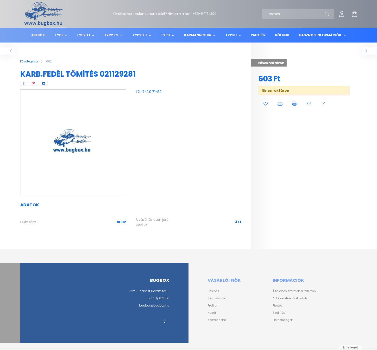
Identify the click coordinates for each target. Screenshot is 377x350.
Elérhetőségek (283, 320)
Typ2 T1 (84, 35)
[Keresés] (298, 14)
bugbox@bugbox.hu (154, 305)
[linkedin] (44, 83)
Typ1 (59, 35)
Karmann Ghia (198, 35)
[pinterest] (33, 83)
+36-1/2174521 (159, 298)
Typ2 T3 (139, 35)
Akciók (38, 35)
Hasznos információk (320, 35)
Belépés (213, 291)
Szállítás (279, 312)
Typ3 (165, 35)
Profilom (214, 305)
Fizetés (277, 305)
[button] (265, 104)
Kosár (212, 312)
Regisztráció (217, 298)
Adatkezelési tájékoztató (290, 298)
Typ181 (231, 35)
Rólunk (282, 35)
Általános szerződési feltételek (294, 291)
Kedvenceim (217, 320)
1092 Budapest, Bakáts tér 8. (148, 291)
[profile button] (342, 14)
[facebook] (23, 83)
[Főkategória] (29, 61)
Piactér (258, 35)
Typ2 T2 (111, 35)
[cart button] (354, 14)
